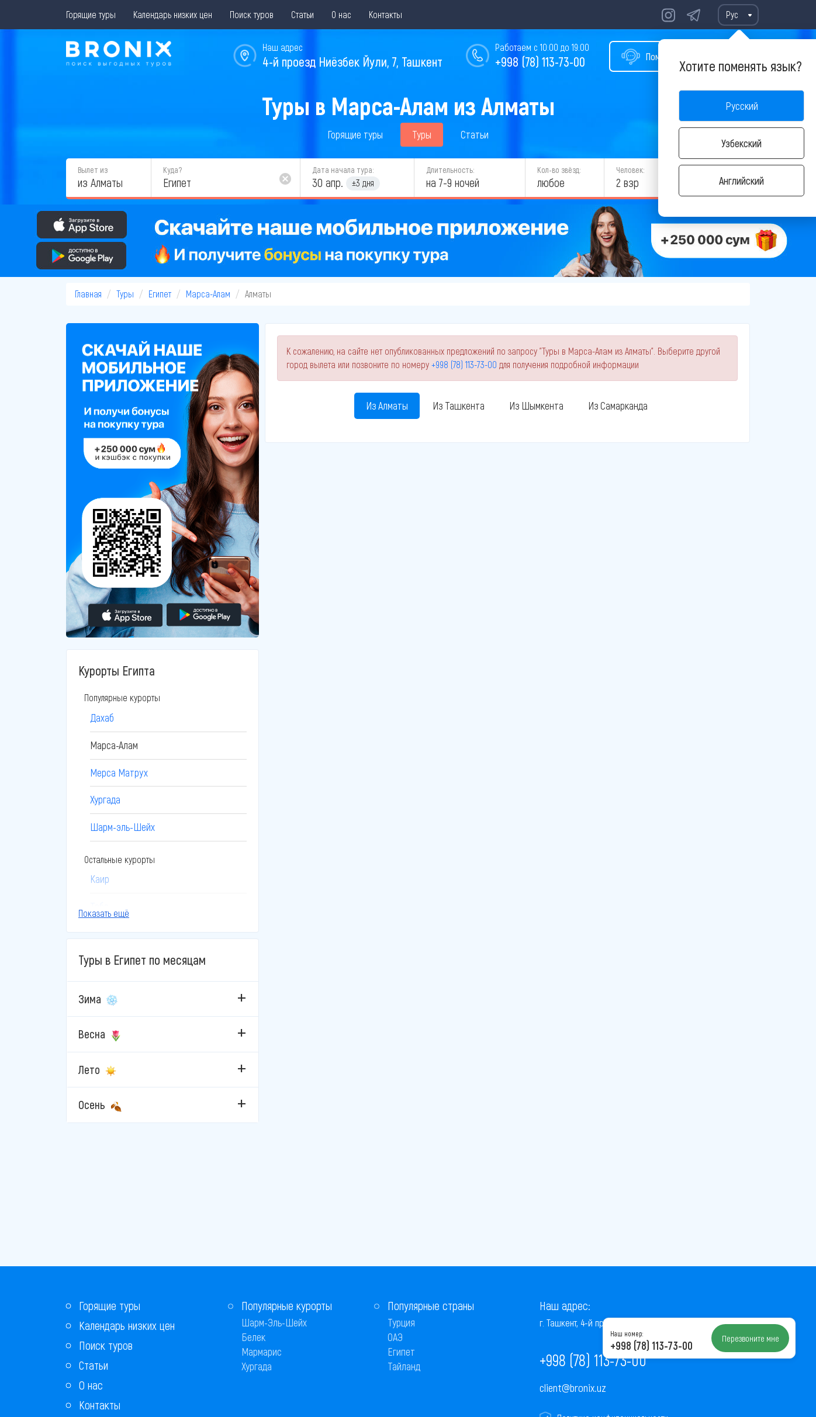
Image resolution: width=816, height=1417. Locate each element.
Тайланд (404, 1366)
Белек (253, 1337)
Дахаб (102, 717)
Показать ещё (103, 913)
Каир (99, 878)
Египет (159, 293)
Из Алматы (387, 405)
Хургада (105, 799)
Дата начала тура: (343, 170)
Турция (401, 1322)
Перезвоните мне (750, 1338)
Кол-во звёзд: (558, 170)
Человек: (630, 170)
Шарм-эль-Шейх (122, 826)
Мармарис (261, 1351)
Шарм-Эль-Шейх (274, 1322)
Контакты (385, 14)
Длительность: (450, 170)
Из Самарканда (618, 405)
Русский (741, 105)
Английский (741, 180)
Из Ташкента (459, 405)
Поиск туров (252, 14)
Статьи (302, 14)
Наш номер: (626, 1333)
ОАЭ (395, 1337)
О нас (341, 14)
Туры (421, 134)
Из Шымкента (536, 405)
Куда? (172, 170)
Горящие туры (91, 14)
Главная (88, 293)
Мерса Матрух (119, 772)
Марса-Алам (208, 293)
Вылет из (93, 170)
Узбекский (741, 143)
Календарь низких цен (172, 14)
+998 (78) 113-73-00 (540, 61)
